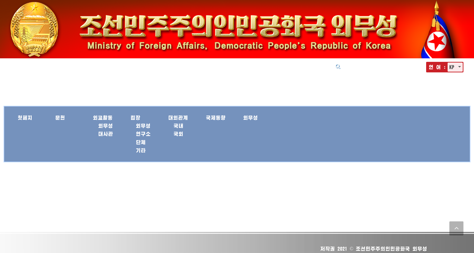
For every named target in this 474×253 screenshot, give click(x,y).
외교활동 (202, 66)
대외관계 (254, 66)
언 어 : (437, 67)
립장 (228, 66)
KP (453, 67)
